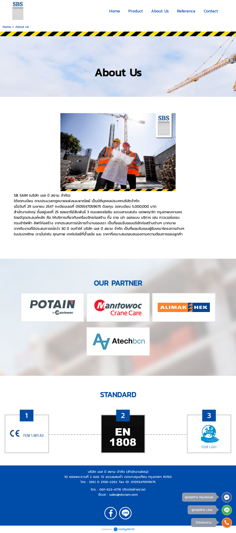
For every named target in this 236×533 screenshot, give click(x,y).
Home (7, 26)
